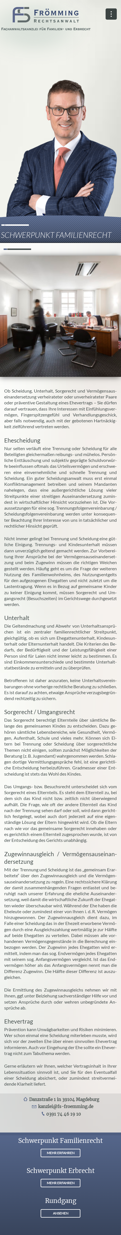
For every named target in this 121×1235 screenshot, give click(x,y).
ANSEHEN (60, 1213)
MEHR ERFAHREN (61, 1153)
